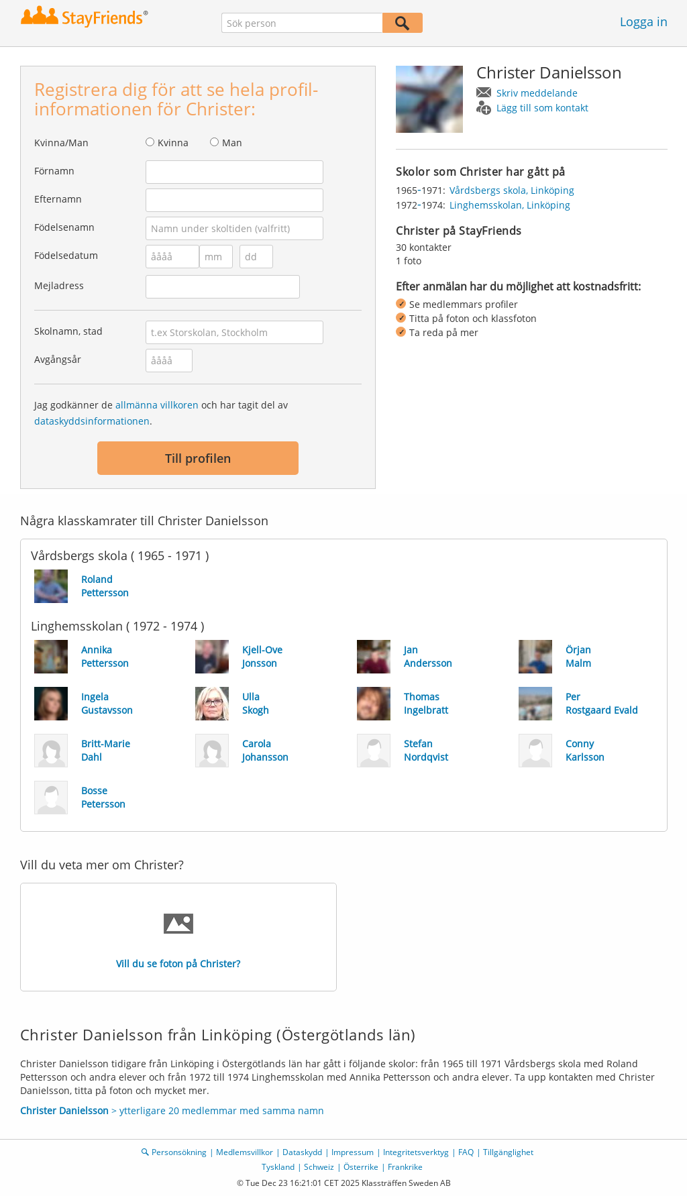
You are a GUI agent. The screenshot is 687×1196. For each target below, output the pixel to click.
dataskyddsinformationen (92, 421)
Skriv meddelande (537, 93)
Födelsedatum (66, 255)
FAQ (466, 1152)
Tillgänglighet (508, 1152)
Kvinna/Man (61, 142)
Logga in (644, 21)
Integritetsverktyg (416, 1152)
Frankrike (405, 1167)
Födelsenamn (64, 227)
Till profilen (198, 458)
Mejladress (59, 285)
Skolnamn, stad (68, 331)
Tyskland (278, 1167)
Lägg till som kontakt (542, 107)
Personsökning (179, 1152)
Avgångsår (57, 359)
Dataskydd (302, 1152)
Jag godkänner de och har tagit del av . (161, 412)
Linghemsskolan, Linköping (510, 205)
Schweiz (319, 1167)
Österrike (361, 1167)
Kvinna (173, 142)
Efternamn (58, 199)
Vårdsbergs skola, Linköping (512, 190)
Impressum (352, 1152)
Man (232, 142)
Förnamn (54, 170)
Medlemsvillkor (244, 1152)
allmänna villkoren (157, 404)
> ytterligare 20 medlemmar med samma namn (172, 1110)
